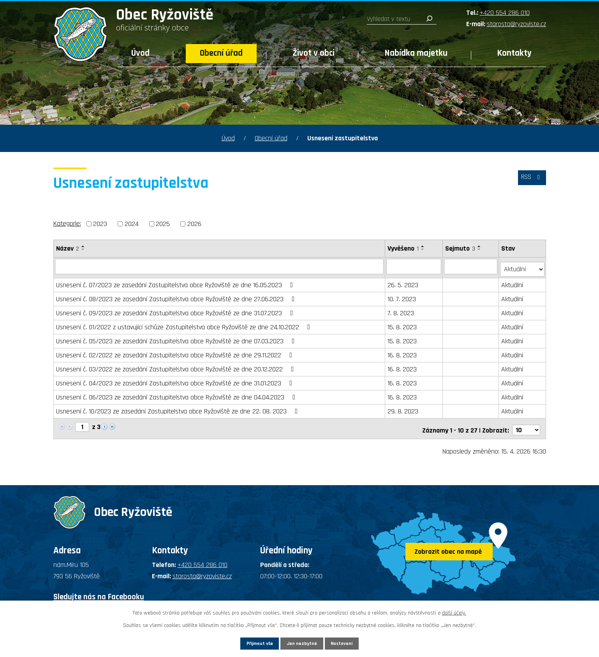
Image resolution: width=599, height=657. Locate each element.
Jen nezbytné (302, 642)
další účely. (454, 611)
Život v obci (313, 53)
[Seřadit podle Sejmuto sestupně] (480, 249)
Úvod (140, 53)
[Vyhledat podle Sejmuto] (471, 266)
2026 (194, 223)
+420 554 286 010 (505, 12)
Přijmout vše (248, 642)
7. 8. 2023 (401, 310)
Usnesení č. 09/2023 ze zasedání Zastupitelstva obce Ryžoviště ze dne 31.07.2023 (176, 310)
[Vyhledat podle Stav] (522, 266)
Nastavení (354, 642)
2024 (132, 223)
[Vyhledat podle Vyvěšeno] (414, 266)
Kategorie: (67, 223)
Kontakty (514, 53)
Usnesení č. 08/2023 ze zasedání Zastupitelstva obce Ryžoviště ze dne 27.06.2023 (177, 295)
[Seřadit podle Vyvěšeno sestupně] (423, 249)
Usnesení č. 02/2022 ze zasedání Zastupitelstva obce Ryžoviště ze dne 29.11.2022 (176, 352)
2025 (163, 223)
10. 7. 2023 (402, 295)
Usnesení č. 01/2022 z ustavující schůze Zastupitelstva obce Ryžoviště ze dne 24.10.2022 (185, 324)
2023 (100, 223)
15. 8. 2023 (402, 324)
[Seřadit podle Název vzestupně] (83, 246)
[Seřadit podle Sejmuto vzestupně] (480, 246)
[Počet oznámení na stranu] (526, 424)
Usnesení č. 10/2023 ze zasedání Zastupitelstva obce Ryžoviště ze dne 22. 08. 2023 (178, 408)
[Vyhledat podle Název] (219, 266)
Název (67, 248)
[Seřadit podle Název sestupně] (83, 249)
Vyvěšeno (403, 248)
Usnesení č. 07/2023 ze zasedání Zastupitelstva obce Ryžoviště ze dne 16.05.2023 (176, 281)
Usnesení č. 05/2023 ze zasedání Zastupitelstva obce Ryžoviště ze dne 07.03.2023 (177, 338)
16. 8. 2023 (402, 352)
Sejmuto (461, 248)
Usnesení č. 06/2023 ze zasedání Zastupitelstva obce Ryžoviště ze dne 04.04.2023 (177, 394)
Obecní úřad (221, 53)
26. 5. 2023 (403, 281)
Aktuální (512, 281)
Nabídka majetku (416, 53)
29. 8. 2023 (403, 408)
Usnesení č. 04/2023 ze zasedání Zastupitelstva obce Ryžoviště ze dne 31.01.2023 (176, 380)
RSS (530, 180)
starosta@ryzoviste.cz (516, 23)
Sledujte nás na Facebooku (98, 591)
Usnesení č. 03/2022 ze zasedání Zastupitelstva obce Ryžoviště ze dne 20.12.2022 (176, 366)
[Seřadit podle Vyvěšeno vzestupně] (423, 246)
